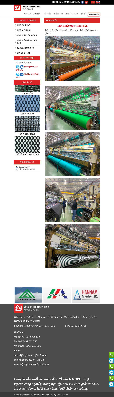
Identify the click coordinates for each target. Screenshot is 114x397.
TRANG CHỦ (27, 14)
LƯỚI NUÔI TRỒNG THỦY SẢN (27, 41)
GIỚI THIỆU (37, 14)
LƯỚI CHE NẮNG (23, 30)
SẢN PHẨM (48, 14)
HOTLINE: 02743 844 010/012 (66, 2)
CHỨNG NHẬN (58, 14)
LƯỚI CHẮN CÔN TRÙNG (27, 35)
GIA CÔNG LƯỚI (23, 53)
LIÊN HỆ (83, 14)
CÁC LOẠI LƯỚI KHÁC (25, 48)
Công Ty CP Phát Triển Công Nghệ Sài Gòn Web (50, 395)
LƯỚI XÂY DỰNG (23, 25)
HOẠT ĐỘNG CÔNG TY (71, 14)
